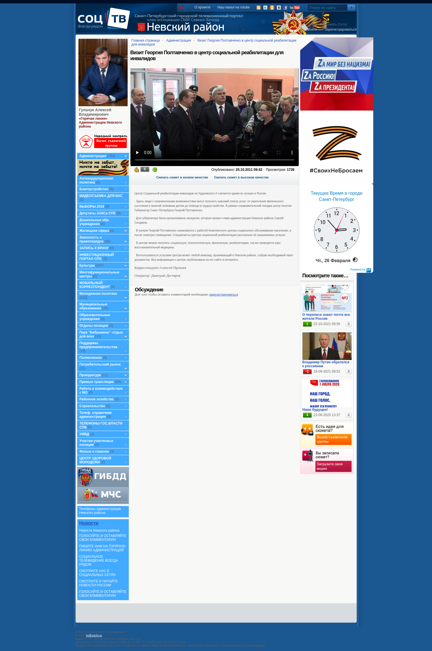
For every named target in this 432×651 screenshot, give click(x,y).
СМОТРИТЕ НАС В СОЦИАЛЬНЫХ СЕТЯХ (97, 573)
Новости (88, 523)
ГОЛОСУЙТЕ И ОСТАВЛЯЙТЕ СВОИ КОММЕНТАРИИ (102, 538)
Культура (87, 265)
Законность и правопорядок (92, 239)
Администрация (93, 156)
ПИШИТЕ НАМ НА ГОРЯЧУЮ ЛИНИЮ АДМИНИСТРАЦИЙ (102, 548)
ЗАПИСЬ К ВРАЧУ (94, 248)
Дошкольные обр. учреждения (95, 222)
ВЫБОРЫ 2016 (92, 206)
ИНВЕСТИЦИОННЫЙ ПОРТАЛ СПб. (97, 257)
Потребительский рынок (100, 364)
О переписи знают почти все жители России (326, 317)
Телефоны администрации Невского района (100, 511)
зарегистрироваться (223, 294)
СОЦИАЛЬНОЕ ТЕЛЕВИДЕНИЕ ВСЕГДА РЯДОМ (98, 560)
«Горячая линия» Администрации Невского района (100, 122)
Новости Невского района (99, 530)
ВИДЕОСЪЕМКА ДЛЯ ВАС (101, 196)
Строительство (92, 406)
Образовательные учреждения (95, 317)
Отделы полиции (94, 326)
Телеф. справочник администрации (96, 415)
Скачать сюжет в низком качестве (182, 177)
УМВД (84, 434)
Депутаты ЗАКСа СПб (98, 213)
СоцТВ (105, 22)
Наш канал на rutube (234, 7)
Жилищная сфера (94, 231)
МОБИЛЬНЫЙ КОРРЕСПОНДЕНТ (95, 285)
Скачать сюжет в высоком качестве (241, 177)
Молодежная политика (98, 294)
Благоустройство (94, 189)
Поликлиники (91, 358)
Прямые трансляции (97, 382)
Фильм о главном (94, 451)
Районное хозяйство (97, 399)
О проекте (202, 7)
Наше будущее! (315, 410)
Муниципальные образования (93, 306)
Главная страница (146, 40)
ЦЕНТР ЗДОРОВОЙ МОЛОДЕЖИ (95, 460)
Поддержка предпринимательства (98, 345)
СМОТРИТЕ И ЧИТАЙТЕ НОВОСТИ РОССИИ (98, 583)
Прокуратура (90, 375)
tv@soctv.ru (94, 635)
